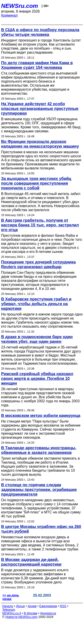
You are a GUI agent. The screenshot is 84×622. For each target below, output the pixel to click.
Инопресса (48, 613)
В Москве (30, 613)
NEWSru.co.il (11, 613)
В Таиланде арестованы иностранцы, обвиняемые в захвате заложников (38, 450)
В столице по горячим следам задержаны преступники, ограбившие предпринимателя (39, 490)
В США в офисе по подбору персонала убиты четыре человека (40, 32)
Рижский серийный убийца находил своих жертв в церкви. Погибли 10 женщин (37, 378)
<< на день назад (10, 597)
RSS (63, 606)
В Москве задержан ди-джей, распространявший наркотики (31, 562)
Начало (7, 606)
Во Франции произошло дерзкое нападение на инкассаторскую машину (40, 144)
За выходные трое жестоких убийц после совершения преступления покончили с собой (36, 183)
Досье (20, 606)
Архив (32, 606)
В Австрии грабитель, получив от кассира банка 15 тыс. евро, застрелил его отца (40, 225)
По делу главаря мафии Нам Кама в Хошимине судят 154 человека (37, 65)
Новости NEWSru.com (21, 617)
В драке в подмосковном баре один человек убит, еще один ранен (37, 339)
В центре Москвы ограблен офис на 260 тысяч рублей (41, 529)
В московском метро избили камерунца (40, 415)
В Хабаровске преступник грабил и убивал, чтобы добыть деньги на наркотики (36, 304)
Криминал (9, 15)
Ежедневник (48, 606)
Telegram (8, 609)
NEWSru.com (19, 5)
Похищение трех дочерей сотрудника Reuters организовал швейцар (38, 264)
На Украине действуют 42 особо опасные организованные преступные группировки (39, 109)
